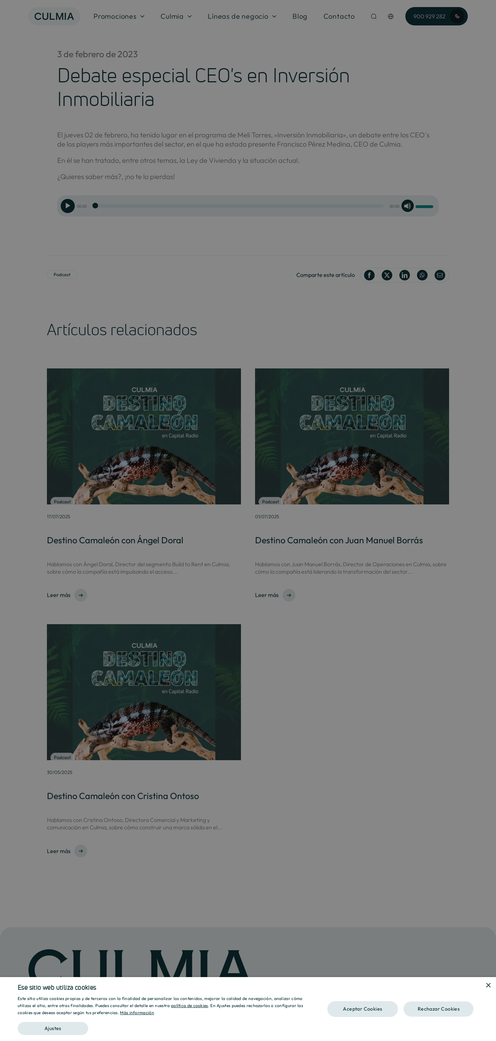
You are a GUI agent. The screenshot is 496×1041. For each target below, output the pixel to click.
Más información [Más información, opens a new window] (137, 1012)
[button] (166, 1026)
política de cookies (189, 1005)
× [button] (488, 985)
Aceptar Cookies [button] (362, 1009)
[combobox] (478, 985)
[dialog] (248, 1009)
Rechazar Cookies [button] (439, 1009)
